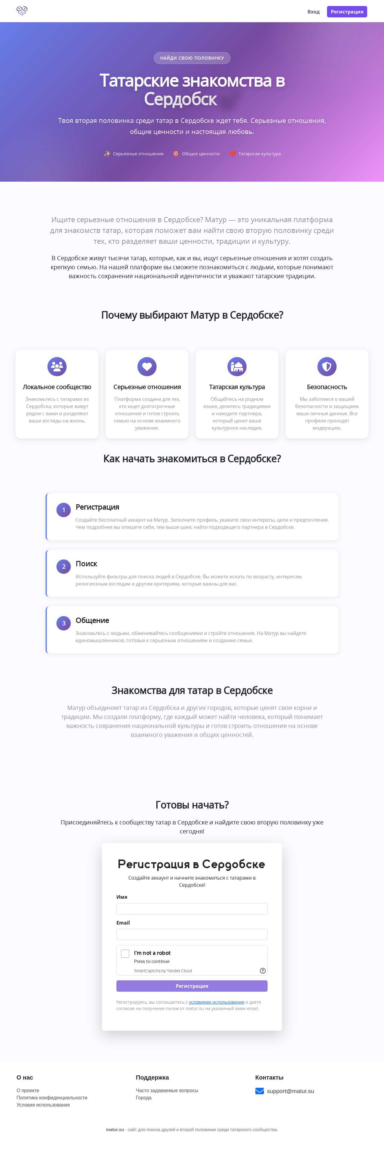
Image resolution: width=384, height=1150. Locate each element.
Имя (121, 897)
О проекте (27, 1090)
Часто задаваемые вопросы (167, 1090)
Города (144, 1097)
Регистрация (347, 11)
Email (123, 922)
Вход (314, 11)
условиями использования (216, 1002)
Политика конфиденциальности (51, 1097)
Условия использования (43, 1104)
